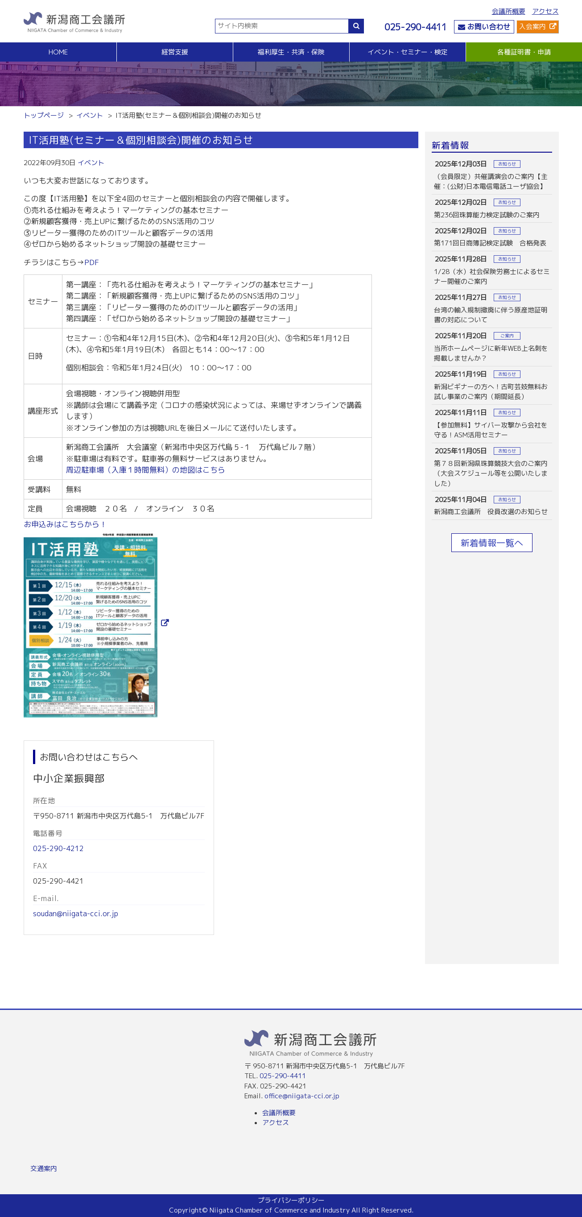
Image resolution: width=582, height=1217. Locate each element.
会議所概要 (508, 11)
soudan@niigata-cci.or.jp (75, 913)
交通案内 (43, 1168)
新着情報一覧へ (492, 542)
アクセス (545, 11)
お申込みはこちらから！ (65, 524)
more (492, 175)
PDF (91, 262)
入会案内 (532, 26)
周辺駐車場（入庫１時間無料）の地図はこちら (145, 470)
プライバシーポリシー (291, 1200)
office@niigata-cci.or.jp (301, 1096)
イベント (89, 115)
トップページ (44, 115)
